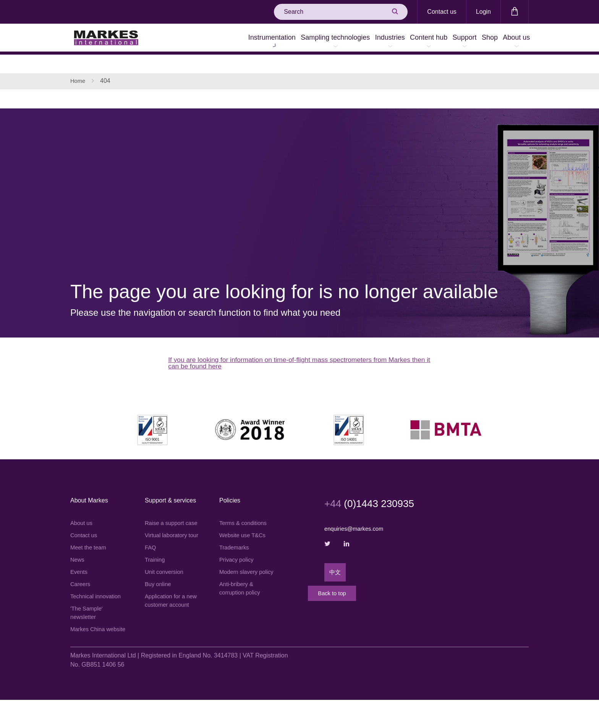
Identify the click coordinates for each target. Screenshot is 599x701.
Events (79, 559)
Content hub (393, 39)
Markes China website (89, 625)
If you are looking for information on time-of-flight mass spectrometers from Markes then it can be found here (294, 346)
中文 (335, 559)
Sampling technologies (279, 39)
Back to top (355, 590)
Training (156, 565)
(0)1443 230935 (376, 487)
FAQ (151, 552)
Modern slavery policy (240, 564)
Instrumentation (206, 39)
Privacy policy (238, 546)
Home (78, 63)
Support (439, 39)
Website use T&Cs (244, 520)
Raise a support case (166, 512)
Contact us (441, 11)
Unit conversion (166, 578)
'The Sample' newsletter (87, 603)
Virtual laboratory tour (168, 534)
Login (483, 11)
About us (511, 39)
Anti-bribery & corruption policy (241, 586)
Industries (344, 39)
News (78, 546)
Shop (474, 39)
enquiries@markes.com (356, 513)
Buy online (159, 591)
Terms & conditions (245, 507)
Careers (81, 572)
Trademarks (235, 533)
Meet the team (89, 533)
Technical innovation (97, 585)
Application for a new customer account (167, 613)
